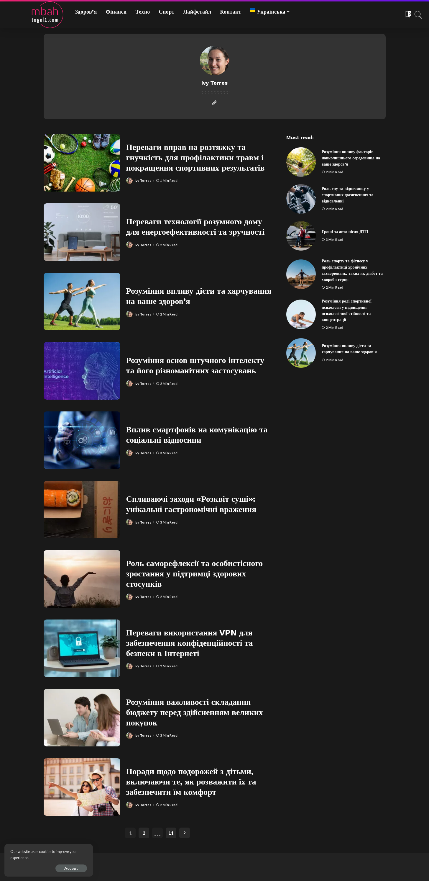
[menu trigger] (15, 14)
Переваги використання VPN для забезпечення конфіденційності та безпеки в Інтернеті (189, 643)
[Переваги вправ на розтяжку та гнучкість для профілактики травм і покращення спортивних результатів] (82, 163)
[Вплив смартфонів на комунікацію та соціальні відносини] (82, 440)
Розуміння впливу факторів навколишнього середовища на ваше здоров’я (351, 157)
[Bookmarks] (408, 14)
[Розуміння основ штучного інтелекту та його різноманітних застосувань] (82, 371)
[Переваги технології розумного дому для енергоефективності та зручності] (82, 232)
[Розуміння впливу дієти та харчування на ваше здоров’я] (82, 301)
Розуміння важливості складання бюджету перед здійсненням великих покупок (194, 712)
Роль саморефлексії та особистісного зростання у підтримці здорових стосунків (194, 573)
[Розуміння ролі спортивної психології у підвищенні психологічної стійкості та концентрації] (301, 314)
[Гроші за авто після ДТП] (301, 236)
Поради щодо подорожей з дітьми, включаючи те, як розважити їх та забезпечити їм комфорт (191, 781)
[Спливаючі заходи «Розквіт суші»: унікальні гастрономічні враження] (82, 509)
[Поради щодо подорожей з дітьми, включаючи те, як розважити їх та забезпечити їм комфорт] (82, 787)
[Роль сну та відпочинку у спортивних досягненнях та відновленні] (301, 199)
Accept (71, 868)
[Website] (215, 102)
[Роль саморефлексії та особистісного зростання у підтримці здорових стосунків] (82, 579)
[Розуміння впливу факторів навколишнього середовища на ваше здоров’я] (301, 162)
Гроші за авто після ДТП (345, 231)
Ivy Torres (143, 180)
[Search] (418, 14)
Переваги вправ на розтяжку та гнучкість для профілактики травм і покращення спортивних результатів (195, 157)
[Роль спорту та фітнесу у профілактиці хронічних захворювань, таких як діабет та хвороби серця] (301, 274)
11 (171, 833)
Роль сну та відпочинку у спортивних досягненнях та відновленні (348, 194)
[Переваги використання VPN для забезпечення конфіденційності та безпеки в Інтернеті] (82, 648)
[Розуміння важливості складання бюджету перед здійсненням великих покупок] (82, 717)
